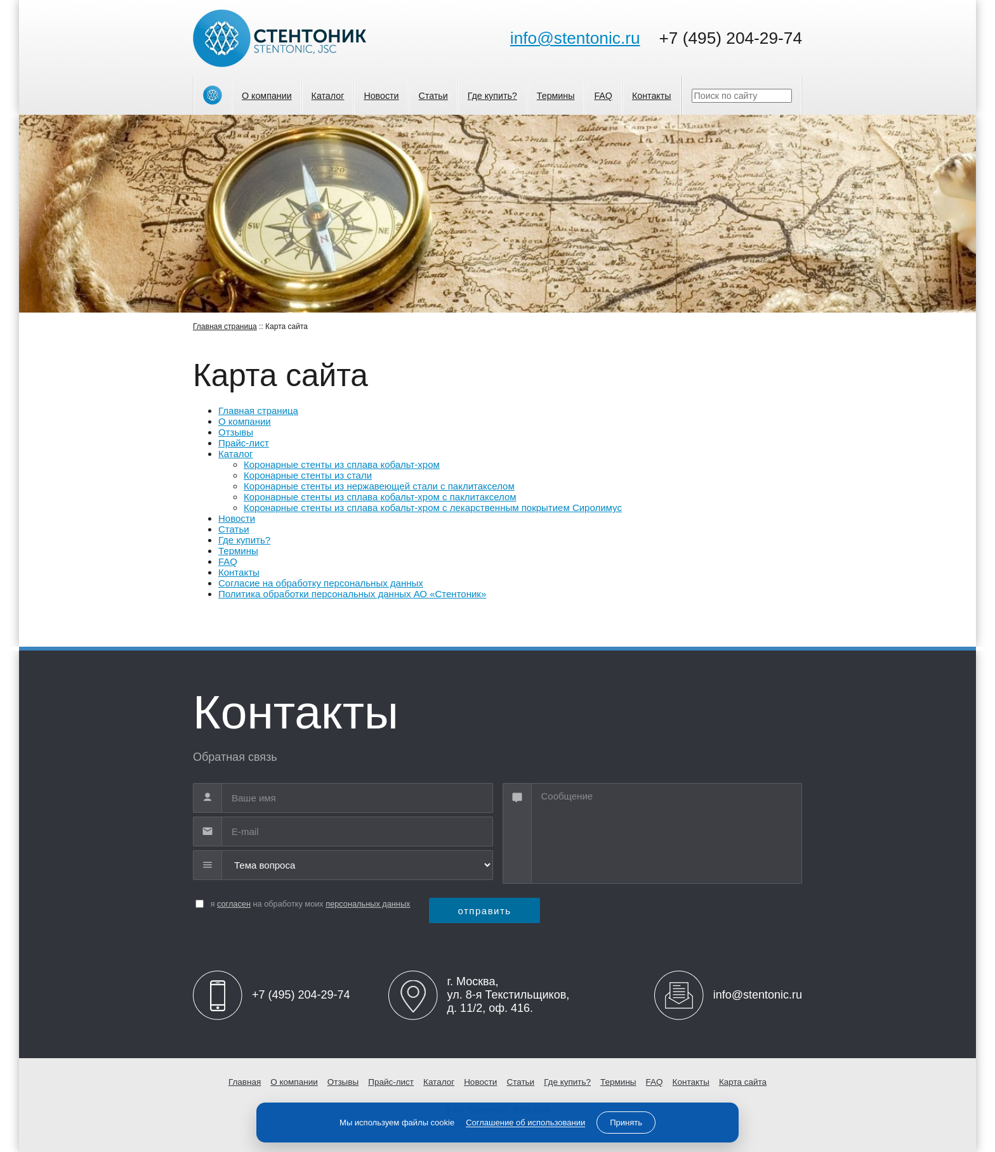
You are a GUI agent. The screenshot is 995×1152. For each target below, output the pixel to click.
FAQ (603, 96)
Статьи (433, 96)
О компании (267, 96)
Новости (381, 96)
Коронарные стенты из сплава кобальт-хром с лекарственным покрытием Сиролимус (433, 507)
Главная (244, 1082)
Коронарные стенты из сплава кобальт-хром (342, 464)
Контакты (651, 96)
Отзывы (235, 432)
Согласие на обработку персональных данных (320, 583)
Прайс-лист (243, 442)
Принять (626, 1122)
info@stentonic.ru (575, 38)
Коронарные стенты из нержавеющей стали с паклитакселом (379, 486)
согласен (234, 904)
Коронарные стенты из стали (308, 475)
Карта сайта (743, 1082)
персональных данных (368, 904)
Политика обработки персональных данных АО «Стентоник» (352, 593)
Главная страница (225, 326)
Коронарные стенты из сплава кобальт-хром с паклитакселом (380, 496)
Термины (556, 96)
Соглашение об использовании (525, 1122)
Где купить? (492, 96)
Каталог (328, 96)
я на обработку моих (311, 904)
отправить (484, 910)
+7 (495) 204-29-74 (730, 38)
